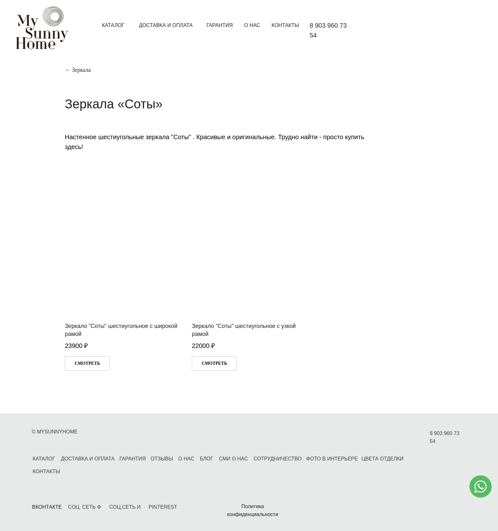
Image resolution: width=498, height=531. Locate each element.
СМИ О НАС (233, 458)
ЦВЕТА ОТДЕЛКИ (382, 458)
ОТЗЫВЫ (162, 458)
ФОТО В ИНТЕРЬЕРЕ (332, 458)
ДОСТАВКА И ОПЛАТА (165, 25)
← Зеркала (78, 70)
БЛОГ (206, 458)
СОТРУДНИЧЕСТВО (277, 458)
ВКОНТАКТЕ (47, 507)
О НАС (252, 25)
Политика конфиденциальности (252, 510)
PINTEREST (163, 507)
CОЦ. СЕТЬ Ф (84, 507)
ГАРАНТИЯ (219, 25)
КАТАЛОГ (113, 25)
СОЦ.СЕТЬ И (124, 507)
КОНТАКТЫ (285, 25)
